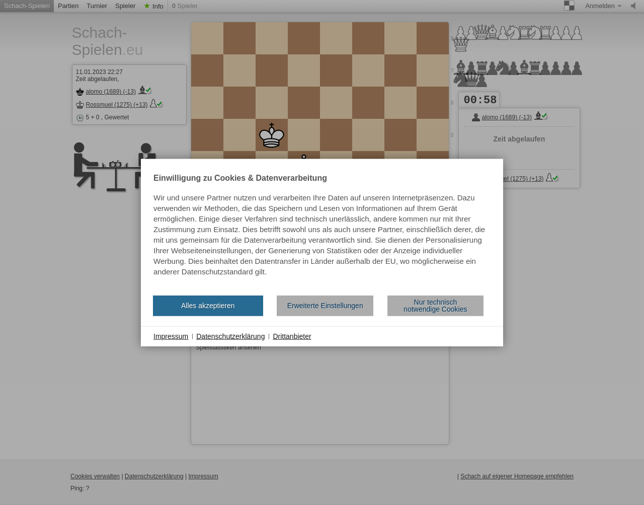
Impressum (170, 336)
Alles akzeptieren (208, 306)
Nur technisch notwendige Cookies (435, 305)
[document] (322, 231)
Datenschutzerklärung (230, 336)
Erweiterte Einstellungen (325, 306)
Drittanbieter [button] (292, 336)
